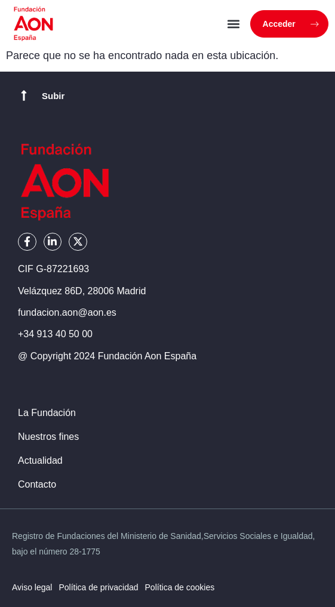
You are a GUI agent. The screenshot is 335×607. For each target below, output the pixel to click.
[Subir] (24, 95)
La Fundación (47, 413)
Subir (53, 96)
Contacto (37, 484)
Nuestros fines (48, 437)
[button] (234, 24)
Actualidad (40, 460)
